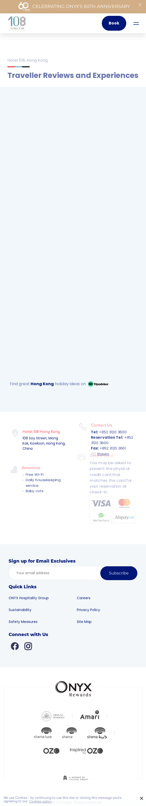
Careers (86, 597)
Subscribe (119, 573)
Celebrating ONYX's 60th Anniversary (74, 6)
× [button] (142, 798)
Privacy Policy (90, 609)
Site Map (86, 621)
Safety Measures (25, 621)
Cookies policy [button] (40, 801)
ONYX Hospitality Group (31, 597)
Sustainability (22, 609)
